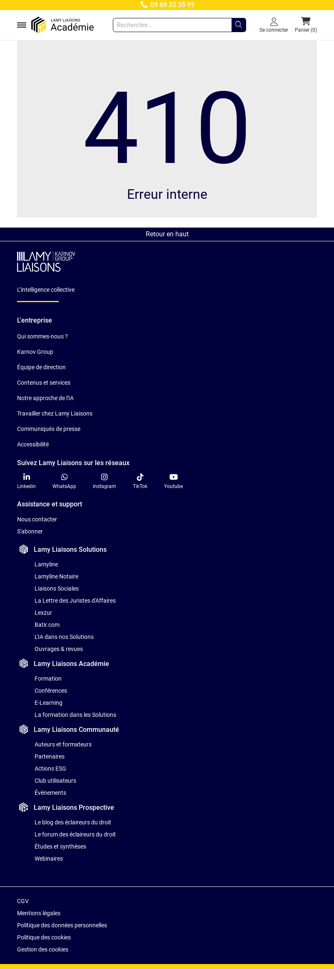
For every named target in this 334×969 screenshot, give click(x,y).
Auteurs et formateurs (63, 744)
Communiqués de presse (48, 429)
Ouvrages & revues (59, 649)
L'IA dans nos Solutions (64, 636)
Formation (48, 678)
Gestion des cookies (42, 949)
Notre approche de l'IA (45, 398)
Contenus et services (43, 382)
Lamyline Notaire (56, 576)
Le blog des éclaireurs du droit (73, 822)
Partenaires (50, 756)
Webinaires (49, 858)
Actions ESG (50, 768)
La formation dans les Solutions (75, 714)
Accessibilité (33, 444)
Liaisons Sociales (57, 588)
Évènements (50, 792)
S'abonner (30, 531)
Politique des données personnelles (62, 925)
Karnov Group (35, 351)
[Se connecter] (273, 25)
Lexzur (43, 612)
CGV (23, 901)
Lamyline (46, 564)
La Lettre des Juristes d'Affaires (75, 600)
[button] (306, 25)
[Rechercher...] (239, 25)
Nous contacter (37, 519)
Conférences (51, 690)
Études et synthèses (60, 846)
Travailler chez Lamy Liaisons (54, 413)
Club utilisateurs (55, 780)
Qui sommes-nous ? (42, 336)
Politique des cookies (44, 937)
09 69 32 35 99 (167, 5)
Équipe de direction (41, 367)
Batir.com (47, 624)
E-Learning (48, 702)
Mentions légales (38, 913)
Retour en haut (167, 234)
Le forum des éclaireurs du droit (75, 834)
